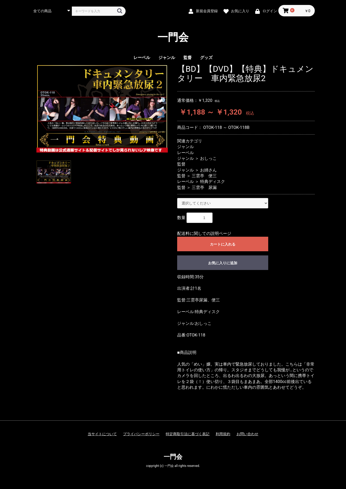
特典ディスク (212, 181)
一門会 (173, 37)
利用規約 (223, 434)
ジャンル (166, 57)
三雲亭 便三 (204, 175)
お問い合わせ (247, 434)
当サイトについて (102, 434)
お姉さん (208, 170)
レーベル (141, 57)
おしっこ (208, 158)
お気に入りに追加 (222, 263)
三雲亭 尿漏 (204, 187)
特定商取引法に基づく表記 (187, 434)
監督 (187, 57)
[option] (102, 108)
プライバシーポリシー (141, 434)
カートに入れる (222, 244)
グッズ (206, 57)
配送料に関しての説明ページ (204, 233)
